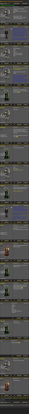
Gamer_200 (2, 46)
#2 (28, 26)
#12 (28, 225)
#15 (28, 283)
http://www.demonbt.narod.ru (18, 191)
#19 (28, 358)
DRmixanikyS (2, 127)
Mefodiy (1, 225)
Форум (9, 1)
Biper (1, 243)
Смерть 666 (2, 87)
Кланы (21, 1)
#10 (28, 185)
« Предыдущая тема (15, 398)
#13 (28, 243)
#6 (28, 107)
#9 (28, 165)
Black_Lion (2, 26)
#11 (28, 205)
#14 (28, 263)
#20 (28, 378)
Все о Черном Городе (15, 1)
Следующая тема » (25, 398)
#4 (28, 66)
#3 (28, 46)
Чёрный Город (4, 1)
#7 (28, 127)
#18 (28, 340)
